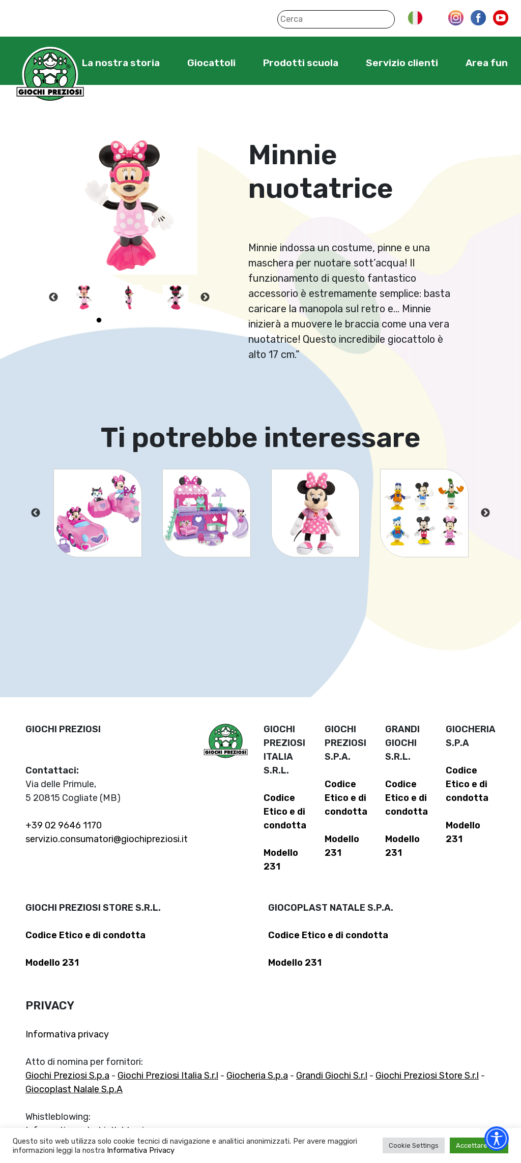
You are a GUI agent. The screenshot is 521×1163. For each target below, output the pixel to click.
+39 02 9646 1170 (63, 825)
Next (205, 297)
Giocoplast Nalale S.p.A (74, 1089)
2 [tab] (114, 320)
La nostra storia (121, 63)
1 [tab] (99, 320)
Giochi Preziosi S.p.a (67, 1075)
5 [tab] (160, 320)
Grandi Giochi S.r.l (331, 1075)
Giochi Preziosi (50, 75)
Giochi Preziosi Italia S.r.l (168, 1075)
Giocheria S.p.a (257, 1075)
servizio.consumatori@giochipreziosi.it (106, 839)
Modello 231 (52, 962)
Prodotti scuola (300, 63)
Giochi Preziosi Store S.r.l (427, 1075)
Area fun (487, 63)
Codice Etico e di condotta (285, 811)
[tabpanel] (84, 297)
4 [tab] (144, 320)
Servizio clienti (402, 63)
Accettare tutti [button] (479, 1145)
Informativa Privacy (141, 1150)
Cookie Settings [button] (414, 1145)
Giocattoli (211, 63)
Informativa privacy (67, 1034)
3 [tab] (129, 320)
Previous (53, 297)
